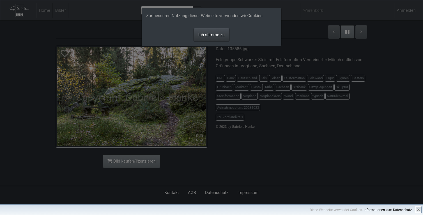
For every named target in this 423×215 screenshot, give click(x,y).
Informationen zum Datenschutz (388, 210)
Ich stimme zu (211, 34)
